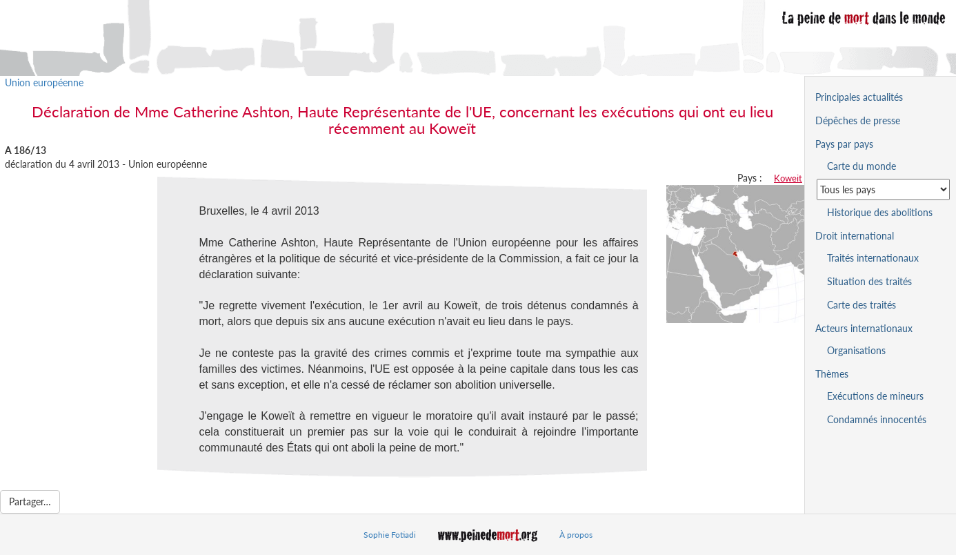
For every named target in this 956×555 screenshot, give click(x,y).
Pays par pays (844, 144)
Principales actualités (859, 97)
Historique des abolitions (880, 212)
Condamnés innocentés (876, 419)
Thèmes (831, 374)
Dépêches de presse (857, 120)
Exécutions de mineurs (875, 396)
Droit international (854, 236)
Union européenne (44, 82)
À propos (575, 534)
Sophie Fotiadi (390, 534)
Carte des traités (861, 305)
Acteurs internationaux (864, 328)
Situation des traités (869, 281)
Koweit (788, 178)
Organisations (856, 350)
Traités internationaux (873, 258)
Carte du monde (861, 166)
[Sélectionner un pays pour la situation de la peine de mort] (883, 189)
